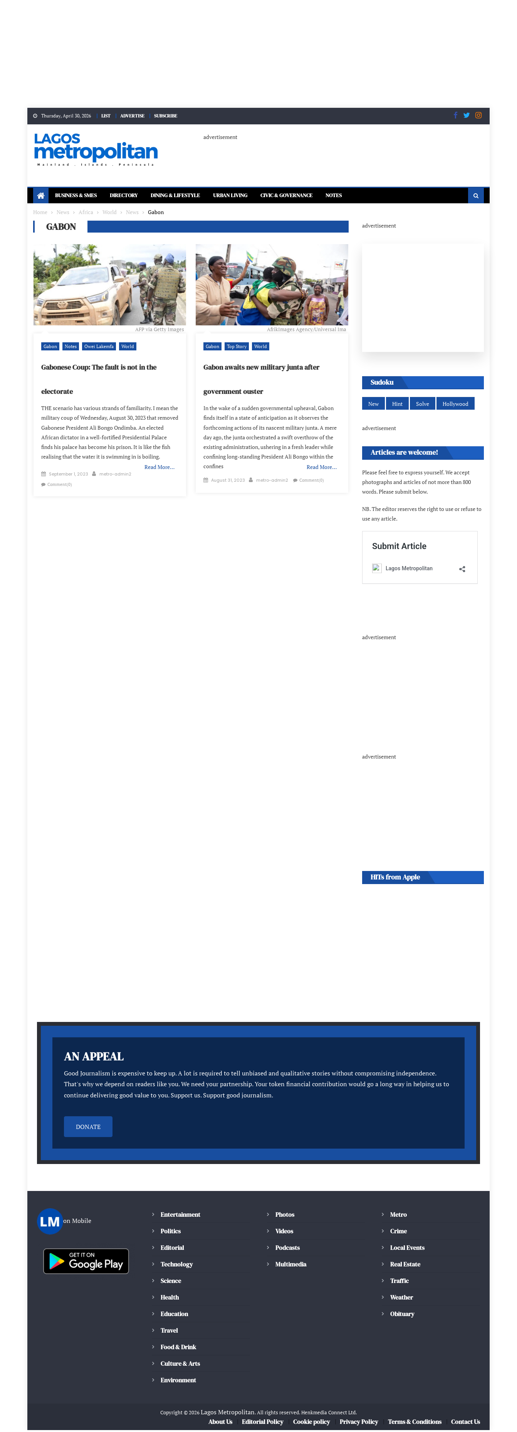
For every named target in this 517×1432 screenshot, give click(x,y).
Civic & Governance (317, 196)
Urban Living (253, 196)
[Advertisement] (231, 54)
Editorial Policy (264, 1423)
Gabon (50, 347)
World (123, 347)
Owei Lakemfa (96, 347)
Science (170, 1282)
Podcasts (287, 1249)
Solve (421, 405)
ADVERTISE (131, 115)
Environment (178, 1381)
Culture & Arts (181, 1365)
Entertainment (180, 1216)
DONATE (88, 1128)
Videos (284, 1232)
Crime (398, 1232)
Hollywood (453, 405)
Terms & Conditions (414, 1423)
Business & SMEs (79, 196)
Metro (398, 1216)
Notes (370, 196)
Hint (397, 405)
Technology (176, 1266)
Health (169, 1299)
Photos (284, 1216)
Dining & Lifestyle (190, 196)
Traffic (399, 1282)
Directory (132, 196)
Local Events (407, 1249)
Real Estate (405, 1266)
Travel (169, 1332)
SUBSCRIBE (167, 115)
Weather (401, 1299)
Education (174, 1315)
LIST (103, 115)
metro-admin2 (115, 471)
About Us (221, 1423)
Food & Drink (179, 1348)
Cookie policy (312, 1423)
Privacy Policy (359, 1423)
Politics (170, 1232)
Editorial (172, 1249)
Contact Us (465, 1423)
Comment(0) (153, 471)
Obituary (402, 1315)
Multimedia (290, 1266)
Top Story (235, 347)
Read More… (160, 458)
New (373, 405)
